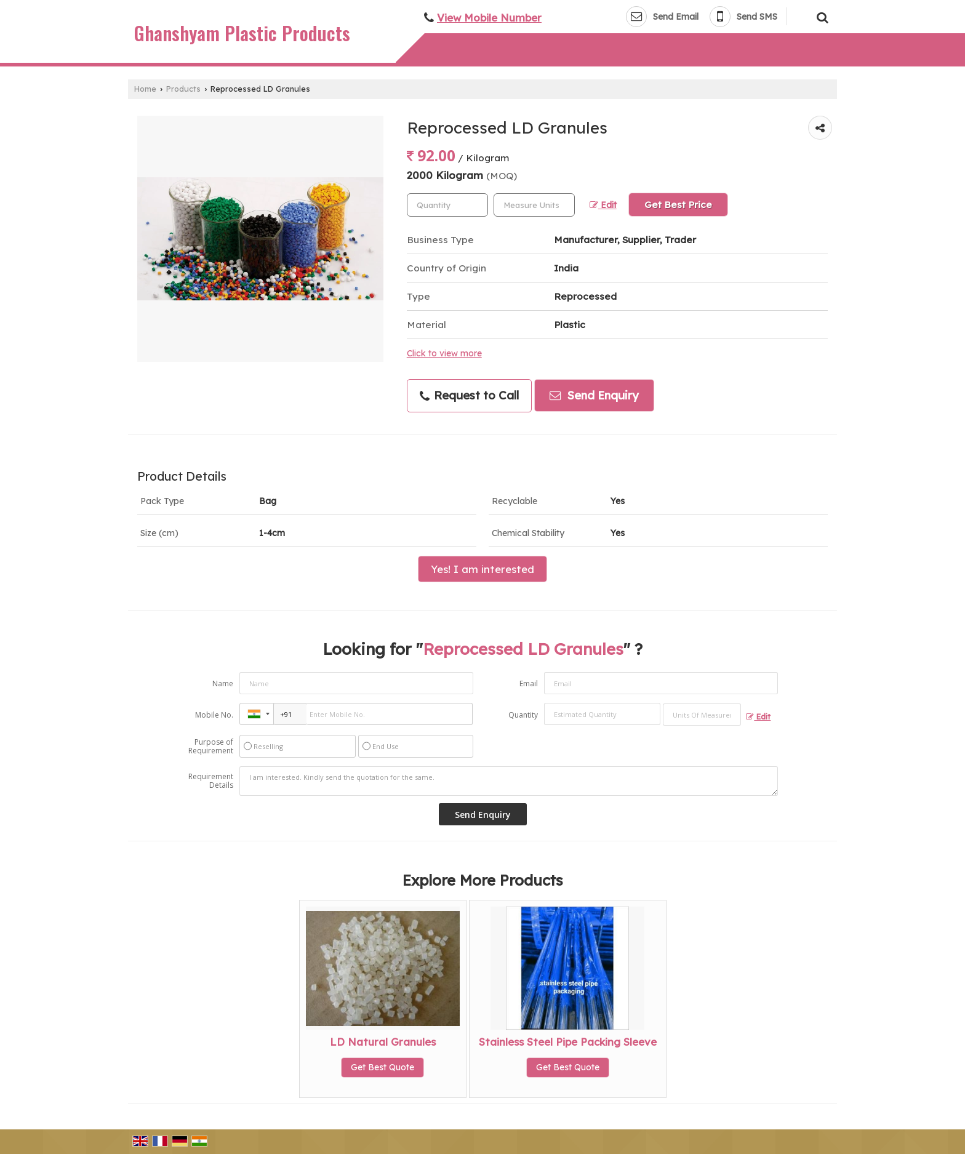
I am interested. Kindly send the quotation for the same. (509, 781)
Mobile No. (214, 715)
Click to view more (444, 353)
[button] (489, 17)
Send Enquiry (594, 395)
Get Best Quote (382, 1067)
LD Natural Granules (383, 1041)
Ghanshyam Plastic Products (242, 33)
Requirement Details (210, 781)
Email (528, 683)
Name (222, 683)
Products (183, 89)
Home (145, 89)
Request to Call (469, 395)
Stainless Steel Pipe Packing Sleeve (568, 1041)
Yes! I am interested (482, 569)
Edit (603, 204)
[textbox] (534, 205)
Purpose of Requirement (210, 746)
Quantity (523, 715)
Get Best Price (678, 204)
